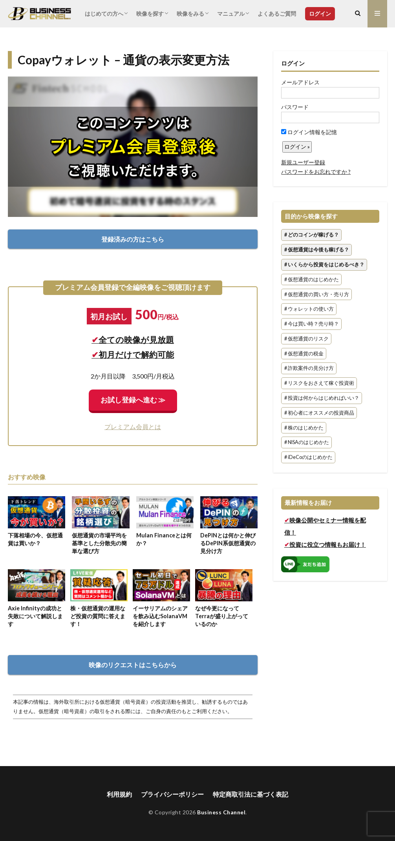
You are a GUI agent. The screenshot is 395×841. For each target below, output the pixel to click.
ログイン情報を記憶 (309, 132)
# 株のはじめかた (304, 428)
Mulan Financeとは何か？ (164, 539)
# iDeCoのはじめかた (308, 457)
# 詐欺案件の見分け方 (309, 368)
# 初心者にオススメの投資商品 (319, 413)
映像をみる (190, 13)
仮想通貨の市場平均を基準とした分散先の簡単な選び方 (99, 543)
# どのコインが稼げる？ (311, 235)
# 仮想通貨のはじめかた (311, 279)
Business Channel (221, 812)
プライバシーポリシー (172, 794)
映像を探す (150, 13)
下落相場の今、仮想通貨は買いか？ (35, 539)
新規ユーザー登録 (303, 162)
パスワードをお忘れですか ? (316, 171)
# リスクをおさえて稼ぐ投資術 (319, 383)
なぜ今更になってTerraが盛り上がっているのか (221, 616)
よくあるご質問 (277, 13)
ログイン (320, 13)
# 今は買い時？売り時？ (311, 324)
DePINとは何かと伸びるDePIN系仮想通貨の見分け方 (228, 543)
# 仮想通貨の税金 (304, 354)
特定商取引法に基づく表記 (250, 794)
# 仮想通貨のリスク (306, 339)
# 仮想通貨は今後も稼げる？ (316, 250)
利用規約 (119, 794)
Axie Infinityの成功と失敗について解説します (35, 616)
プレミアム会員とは (132, 426)
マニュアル (231, 13)
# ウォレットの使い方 (309, 309)
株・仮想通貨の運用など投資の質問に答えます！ (97, 616)
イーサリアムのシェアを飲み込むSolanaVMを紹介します (160, 616)
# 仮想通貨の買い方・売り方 (316, 294)
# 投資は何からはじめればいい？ (321, 398)
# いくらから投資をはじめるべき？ (324, 265)
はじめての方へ (104, 13)
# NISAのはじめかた (306, 443)
